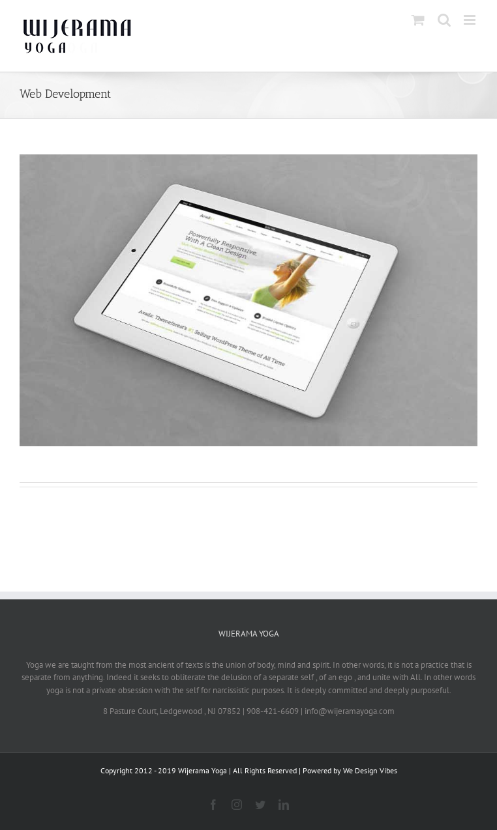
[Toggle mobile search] (444, 20)
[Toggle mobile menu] (470, 20)
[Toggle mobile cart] (418, 20)
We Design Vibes (370, 770)
